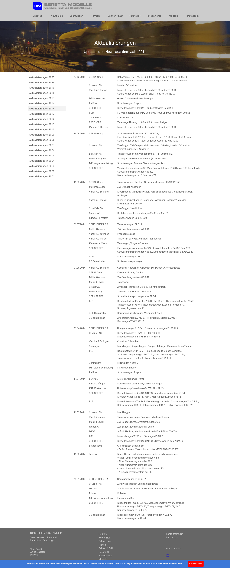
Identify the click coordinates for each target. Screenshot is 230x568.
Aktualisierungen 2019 (42, 87)
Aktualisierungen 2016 (42, 103)
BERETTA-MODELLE (46, 533)
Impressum (172, 537)
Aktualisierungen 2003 (42, 165)
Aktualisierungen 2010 (42, 129)
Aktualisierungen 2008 (42, 139)
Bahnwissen (76, 15)
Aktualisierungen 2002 (42, 171)
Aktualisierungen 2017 (42, 98)
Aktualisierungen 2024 (42, 82)
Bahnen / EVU (115, 15)
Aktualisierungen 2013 (42, 113)
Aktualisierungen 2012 (42, 119)
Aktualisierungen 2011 (42, 124)
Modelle (173, 15)
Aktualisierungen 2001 (42, 176)
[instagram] (168, 555)
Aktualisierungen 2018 (42, 92)
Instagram (193, 15)
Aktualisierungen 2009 (42, 134)
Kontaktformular (174, 534)
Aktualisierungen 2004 (42, 160)
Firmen (96, 15)
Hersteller (134, 15)
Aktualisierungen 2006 (42, 150)
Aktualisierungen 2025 (42, 77)
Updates (37, 15)
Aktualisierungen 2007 (42, 145)
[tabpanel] (115, 46)
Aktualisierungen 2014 (42, 108)
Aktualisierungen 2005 (42, 155)
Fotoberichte (154, 15)
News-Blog (57, 15)
